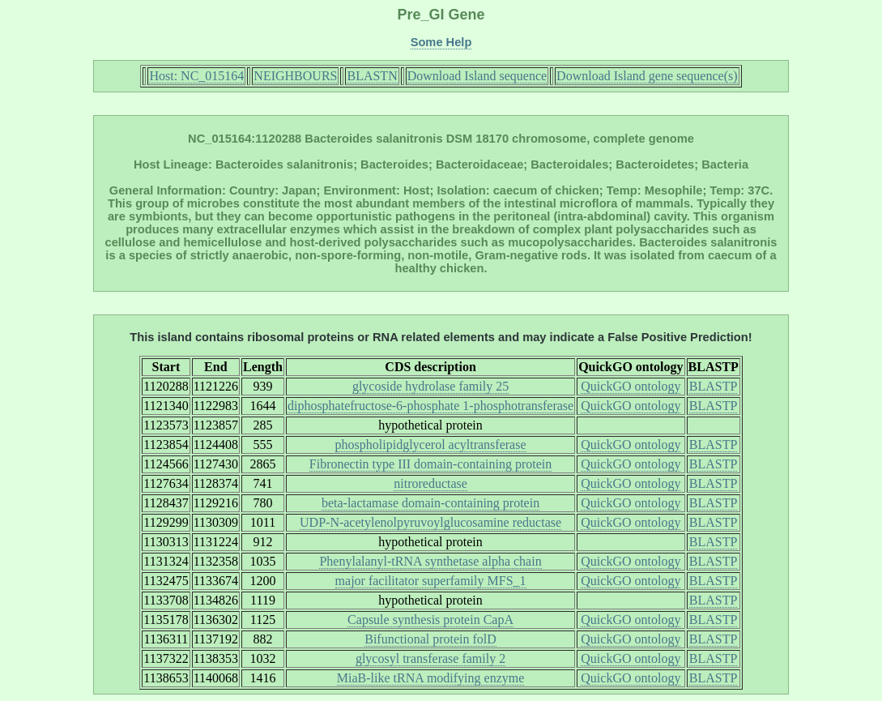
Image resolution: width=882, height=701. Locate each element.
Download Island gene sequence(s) (646, 76)
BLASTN (372, 76)
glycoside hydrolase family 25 (430, 386)
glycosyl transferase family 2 (430, 658)
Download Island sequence (477, 76)
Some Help (441, 42)
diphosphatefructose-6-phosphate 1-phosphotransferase (430, 405)
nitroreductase (430, 483)
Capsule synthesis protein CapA (430, 619)
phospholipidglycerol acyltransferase (430, 444)
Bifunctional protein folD (430, 639)
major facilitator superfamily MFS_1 (430, 581)
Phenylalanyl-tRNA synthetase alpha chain (430, 561)
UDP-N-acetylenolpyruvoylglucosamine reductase (430, 522)
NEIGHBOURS (295, 76)
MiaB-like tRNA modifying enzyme (431, 678)
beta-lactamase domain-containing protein (430, 503)
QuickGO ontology (630, 386)
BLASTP (713, 386)
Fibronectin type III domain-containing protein (430, 464)
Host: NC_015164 (196, 76)
